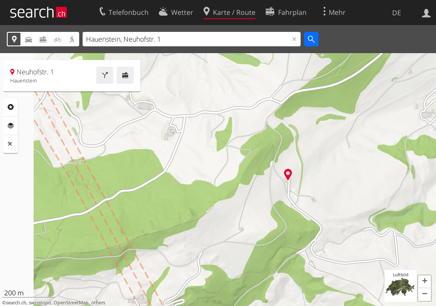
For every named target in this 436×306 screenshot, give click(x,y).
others (98, 303)
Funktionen (10, 144)
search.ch (16, 303)
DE (396, 12)
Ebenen (10, 126)
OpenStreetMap (71, 303)
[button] (424, 281)
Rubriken (10, 107)
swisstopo (40, 303)
